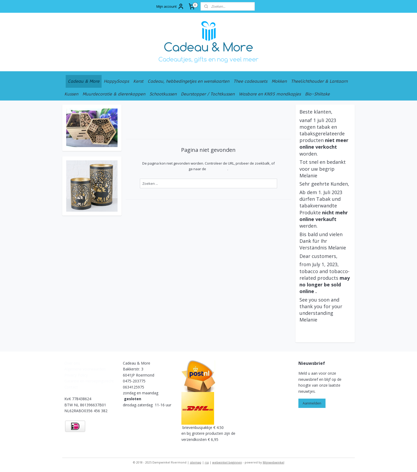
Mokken (279, 81)
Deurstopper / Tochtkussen (208, 94)
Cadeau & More (83, 81)
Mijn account (170, 6)
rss (207, 462)
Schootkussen (163, 94)
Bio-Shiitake (317, 94)
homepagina (217, 168)
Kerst (138, 81)
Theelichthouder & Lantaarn (319, 81)
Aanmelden (312, 403)
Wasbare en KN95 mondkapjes (270, 94)
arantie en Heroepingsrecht (90, 380)
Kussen (71, 94)
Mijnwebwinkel (273, 462)
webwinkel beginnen (227, 462)
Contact (71, 387)
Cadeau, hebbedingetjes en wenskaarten (188, 81)
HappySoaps (116, 81)
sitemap (195, 462)
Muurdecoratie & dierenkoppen (113, 94)
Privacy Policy (76, 375)
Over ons (72, 363)
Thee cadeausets (250, 81)
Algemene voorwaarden (85, 368)
